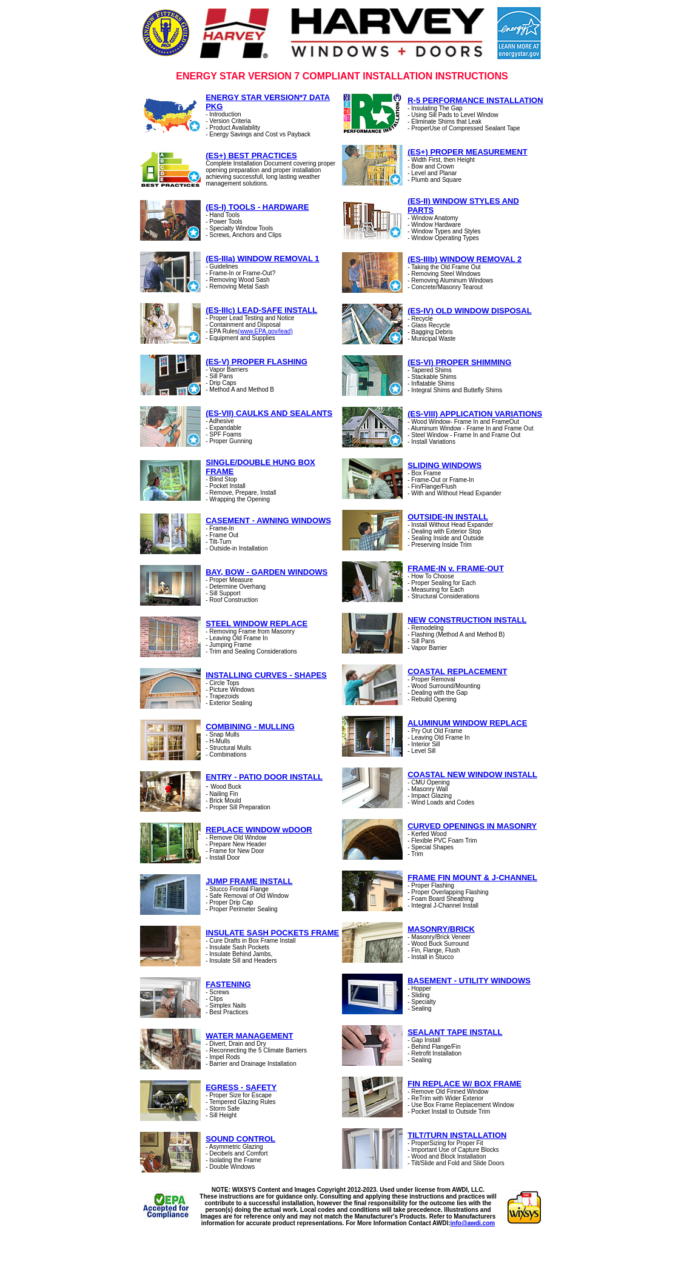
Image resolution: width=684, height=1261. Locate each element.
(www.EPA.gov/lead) (265, 331)
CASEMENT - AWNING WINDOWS (268, 520)
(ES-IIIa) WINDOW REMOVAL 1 (262, 258)
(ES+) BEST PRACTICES (251, 155)
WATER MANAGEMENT (249, 1035)
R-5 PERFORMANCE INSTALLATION (475, 100)
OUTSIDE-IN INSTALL (447, 516)
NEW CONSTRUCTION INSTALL (466, 619)
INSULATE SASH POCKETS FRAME (272, 932)
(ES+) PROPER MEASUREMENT (467, 151)
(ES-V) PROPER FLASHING (256, 361)
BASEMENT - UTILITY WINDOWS (469, 980)
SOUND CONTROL (240, 1138)
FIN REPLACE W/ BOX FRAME (464, 1083)
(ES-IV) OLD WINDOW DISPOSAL (469, 310)
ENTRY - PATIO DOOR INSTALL (264, 776)
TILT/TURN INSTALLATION (456, 1135)
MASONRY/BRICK (441, 929)
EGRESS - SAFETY (241, 1087)
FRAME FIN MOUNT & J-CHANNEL (472, 877)
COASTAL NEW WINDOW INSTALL (472, 774)
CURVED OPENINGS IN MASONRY (472, 826)
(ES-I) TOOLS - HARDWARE (257, 207)
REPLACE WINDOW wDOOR (259, 829)
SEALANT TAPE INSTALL (454, 1032)
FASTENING (228, 984)
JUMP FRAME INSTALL (249, 881)
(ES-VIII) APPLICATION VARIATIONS (474, 413)
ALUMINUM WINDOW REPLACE (467, 723)
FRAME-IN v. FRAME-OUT (455, 568)
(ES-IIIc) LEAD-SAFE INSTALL (261, 310)
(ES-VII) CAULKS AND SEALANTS (269, 413)
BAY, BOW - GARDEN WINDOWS (266, 572)
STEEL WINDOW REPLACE (256, 623)
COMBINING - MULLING (250, 726)
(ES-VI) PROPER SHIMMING (459, 362)
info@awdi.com (473, 1223)
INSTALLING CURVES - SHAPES (266, 675)
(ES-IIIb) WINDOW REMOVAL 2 (464, 259)
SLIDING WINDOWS (444, 465)
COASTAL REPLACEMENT (457, 671)
